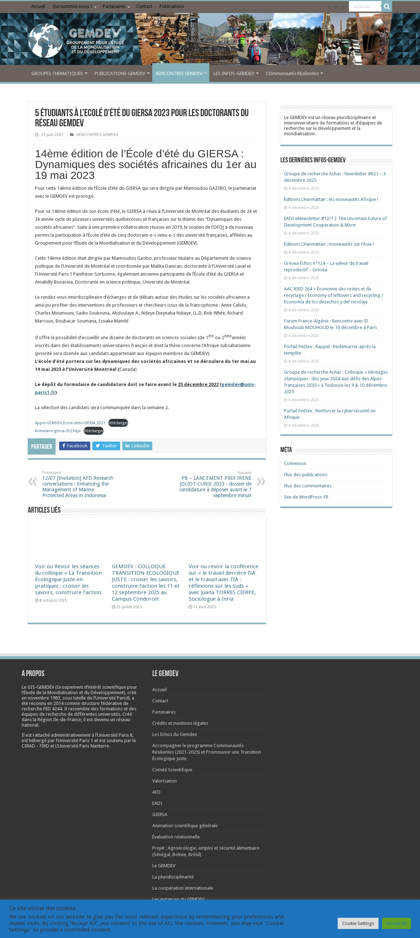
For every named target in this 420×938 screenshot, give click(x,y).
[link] (44, 698)
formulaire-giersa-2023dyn (58, 431)
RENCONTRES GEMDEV (179, 73)
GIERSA (159, 814)
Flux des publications (305, 474)
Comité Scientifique (172, 769)
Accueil (38, 6)
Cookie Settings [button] (358, 923)
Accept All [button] (396, 923)
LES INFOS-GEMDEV (234, 73)
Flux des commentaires (308, 485)
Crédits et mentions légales (180, 723)
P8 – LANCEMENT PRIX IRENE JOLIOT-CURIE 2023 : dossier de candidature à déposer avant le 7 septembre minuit (214, 484)
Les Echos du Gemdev (174, 734)
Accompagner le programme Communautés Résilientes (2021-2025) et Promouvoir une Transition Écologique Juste (206, 752)
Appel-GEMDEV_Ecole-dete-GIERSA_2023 (70, 423)
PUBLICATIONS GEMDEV (120, 73)
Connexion (295, 463)
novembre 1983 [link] (44, 698)
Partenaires (114, 6)
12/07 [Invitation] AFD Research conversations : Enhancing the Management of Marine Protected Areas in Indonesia (79, 484)
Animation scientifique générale (185, 825)
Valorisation (164, 781)
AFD (156, 792)
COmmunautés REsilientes (292, 73)
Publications (171, 6)
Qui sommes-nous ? (72, 6)
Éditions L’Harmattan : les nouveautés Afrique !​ (331, 199)
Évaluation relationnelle (176, 837)
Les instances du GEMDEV (178, 899)
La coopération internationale (182, 888)
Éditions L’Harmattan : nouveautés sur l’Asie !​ (329, 244)
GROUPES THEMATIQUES (57, 73)
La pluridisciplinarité (173, 877)
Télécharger (118, 423)
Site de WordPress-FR (306, 497)
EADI (157, 803)
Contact (144, 6)
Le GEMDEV (163, 865)
